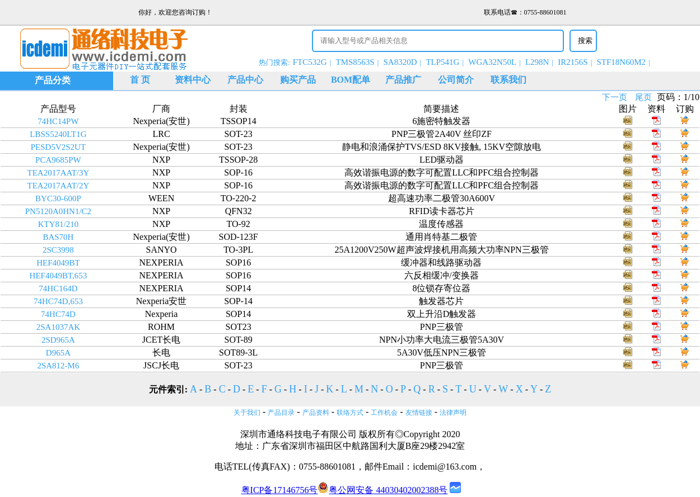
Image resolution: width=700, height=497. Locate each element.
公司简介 (456, 79)
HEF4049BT (58, 262)
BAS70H (58, 237)
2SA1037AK (58, 327)
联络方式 (350, 412)
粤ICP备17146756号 (279, 490)
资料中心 (193, 79)
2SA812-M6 (58, 365)
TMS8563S (354, 62)
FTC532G (310, 62)
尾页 (643, 97)
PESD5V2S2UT (58, 147)
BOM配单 (350, 79)
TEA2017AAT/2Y (58, 185)
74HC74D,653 (58, 301)
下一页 (614, 97)
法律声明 (453, 412)
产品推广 (403, 79)
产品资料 (315, 412)
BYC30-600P (58, 198)
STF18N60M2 (621, 62)
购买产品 (298, 79)
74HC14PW (58, 121)
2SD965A (58, 339)
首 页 (140, 79)
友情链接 (418, 412)
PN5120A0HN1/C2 (58, 211)
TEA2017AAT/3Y (58, 172)
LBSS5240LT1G (58, 134)
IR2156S (572, 62)
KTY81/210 (58, 224)
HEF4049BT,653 (58, 275)
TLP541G (442, 62)
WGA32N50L (492, 62)
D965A (58, 352)
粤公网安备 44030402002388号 (382, 490)
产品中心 (245, 79)
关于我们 (247, 412)
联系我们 (508, 79)
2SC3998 (58, 249)
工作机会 (384, 412)
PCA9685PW (58, 159)
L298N (537, 62)
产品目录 (281, 412)
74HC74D (58, 314)
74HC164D (58, 288)
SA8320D (400, 62)
